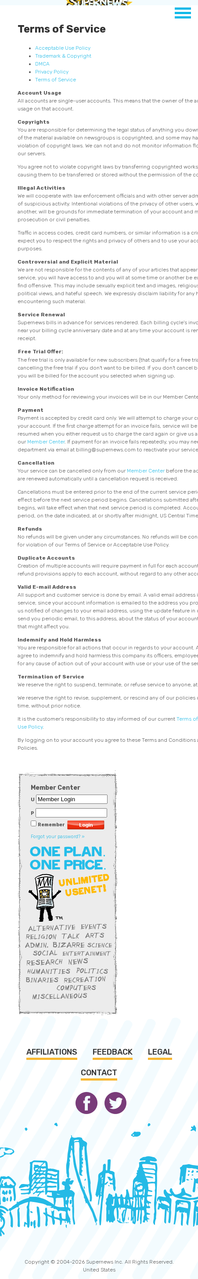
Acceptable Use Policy (62, 48)
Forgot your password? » (58, 836)
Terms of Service (55, 80)
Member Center (46, 442)
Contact (99, 1072)
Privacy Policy (51, 72)
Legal (160, 1052)
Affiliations (51, 1052)
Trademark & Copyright (63, 56)
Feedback (113, 1052)
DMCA (42, 64)
